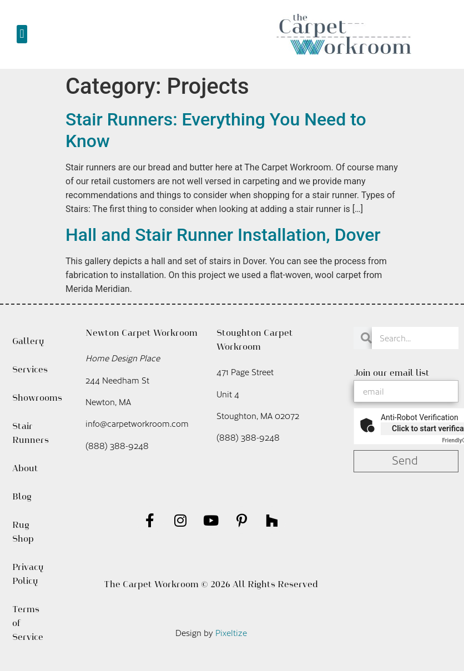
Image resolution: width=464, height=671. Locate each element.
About (28, 468)
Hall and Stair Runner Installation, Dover (223, 234)
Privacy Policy (27, 574)
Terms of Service (27, 623)
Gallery (28, 341)
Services (29, 369)
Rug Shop (23, 531)
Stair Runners (29, 433)
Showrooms (29, 397)
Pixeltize (231, 632)
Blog (22, 496)
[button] (22, 34)
